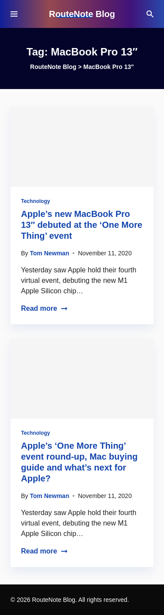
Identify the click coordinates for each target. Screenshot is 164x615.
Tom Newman (49, 253)
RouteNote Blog (82, 14)
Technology (35, 201)
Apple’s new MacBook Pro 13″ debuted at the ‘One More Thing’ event (81, 225)
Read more (44, 308)
